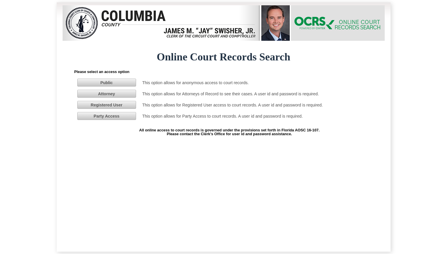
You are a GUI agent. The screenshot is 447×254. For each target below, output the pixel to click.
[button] (106, 82)
